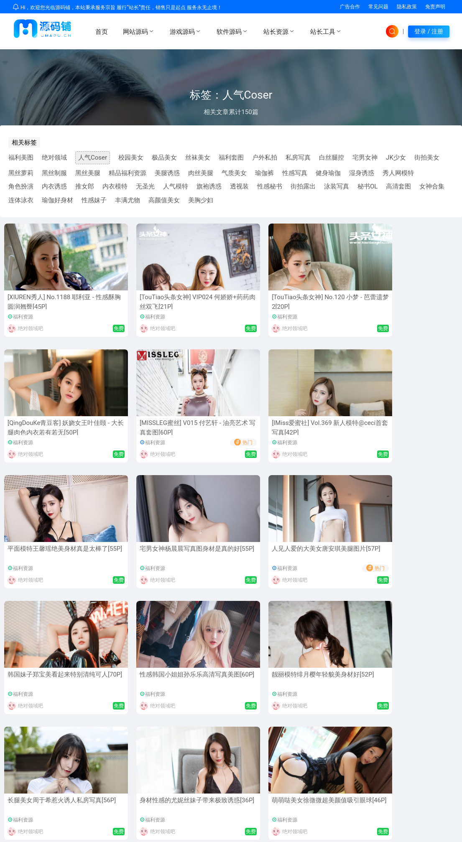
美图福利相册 (221, 762)
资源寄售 (418, 762)
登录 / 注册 (428, 31)
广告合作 (350, 7)
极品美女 (164, 157)
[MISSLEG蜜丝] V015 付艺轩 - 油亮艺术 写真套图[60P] (415, 301)
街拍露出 (303, 186)
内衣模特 (115, 186)
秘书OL (367, 186)
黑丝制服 (54, 173)
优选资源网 (69, 811)
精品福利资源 (127, 173)
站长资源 (279, 31)
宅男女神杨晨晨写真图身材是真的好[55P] (230, 427)
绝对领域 (54, 157)
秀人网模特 (398, 173)
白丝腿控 (331, 157)
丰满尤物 (127, 200)
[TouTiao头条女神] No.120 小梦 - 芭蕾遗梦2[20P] (228, 301)
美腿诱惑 (167, 173)
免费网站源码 (110, 811)
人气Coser (92, 157)
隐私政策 (407, 7)
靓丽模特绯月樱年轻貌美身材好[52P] (137, 553)
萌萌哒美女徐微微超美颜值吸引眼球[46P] (414, 553)
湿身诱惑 (361, 173)
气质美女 (234, 173)
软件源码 (232, 31)
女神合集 (431, 186)
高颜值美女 (164, 200)
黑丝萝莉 (20, 173)
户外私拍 (264, 157)
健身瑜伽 (328, 173)
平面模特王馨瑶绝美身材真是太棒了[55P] (137, 427)
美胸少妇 (200, 200)
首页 (101, 32)
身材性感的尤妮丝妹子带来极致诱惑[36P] (322, 553)
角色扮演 (20, 186)
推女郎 (84, 186)
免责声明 (435, 7)
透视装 (239, 186)
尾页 (277, 609)
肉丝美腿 (200, 173)
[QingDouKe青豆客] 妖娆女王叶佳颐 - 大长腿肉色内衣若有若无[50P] (322, 306)
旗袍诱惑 (209, 186)
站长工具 (326, 31)
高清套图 (398, 186)
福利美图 (20, 157)
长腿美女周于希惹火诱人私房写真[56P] (230, 553)
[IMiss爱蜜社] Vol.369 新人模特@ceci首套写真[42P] (45, 427)
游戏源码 (186, 31)
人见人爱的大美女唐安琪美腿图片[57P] (322, 427)
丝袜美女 (197, 157)
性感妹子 (94, 200)
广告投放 (418, 752)
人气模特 (175, 186)
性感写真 (294, 173)
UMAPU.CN (73, 832)
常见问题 (378, 7)
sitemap (446, 832)
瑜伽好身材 (57, 200)
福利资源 (23, 317)
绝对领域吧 (30, 328)
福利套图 (231, 157)
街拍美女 (426, 157)
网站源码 (139, 31)
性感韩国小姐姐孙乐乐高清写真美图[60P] (45, 553)
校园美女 (130, 157)
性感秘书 (269, 186)
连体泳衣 (20, 200)
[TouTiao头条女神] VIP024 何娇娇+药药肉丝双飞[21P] (137, 301)
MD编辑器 (217, 752)
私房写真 (298, 157)
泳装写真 (336, 186)
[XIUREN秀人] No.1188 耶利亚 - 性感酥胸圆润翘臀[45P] (46, 301)
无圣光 (145, 186)
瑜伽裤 (264, 173)
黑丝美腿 (87, 173)
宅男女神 (365, 157)
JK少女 (396, 157)
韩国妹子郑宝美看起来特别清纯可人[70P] (414, 427)
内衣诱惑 (54, 186)
